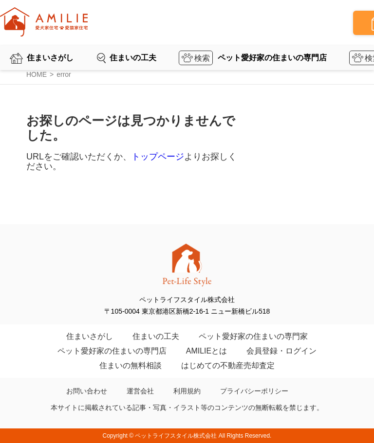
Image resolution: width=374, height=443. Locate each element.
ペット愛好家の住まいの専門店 (272, 57)
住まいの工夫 (133, 57)
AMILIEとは (206, 351)
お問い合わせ (86, 391)
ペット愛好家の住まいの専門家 (253, 336)
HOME (36, 74)
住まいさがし (50, 57)
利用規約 (187, 391)
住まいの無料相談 (130, 365)
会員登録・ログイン (281, 351)
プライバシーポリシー (254, 391)
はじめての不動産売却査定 (228, 365)
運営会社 (140, 391)
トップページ (157, 156)
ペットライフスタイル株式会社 (176, 435)
